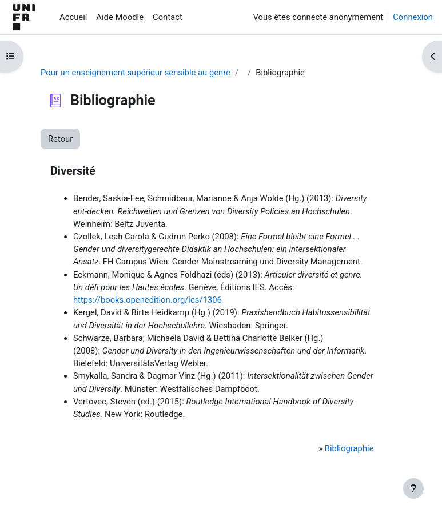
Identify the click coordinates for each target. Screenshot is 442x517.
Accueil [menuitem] (73, 17)
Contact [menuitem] (167, 17)
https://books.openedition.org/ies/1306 (147, 300)
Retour (60, 139)
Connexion (413, 17)
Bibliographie (349, 448)
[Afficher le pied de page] (413, 488)
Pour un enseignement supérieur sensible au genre (135, 72)
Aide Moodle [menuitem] (120, 17)
